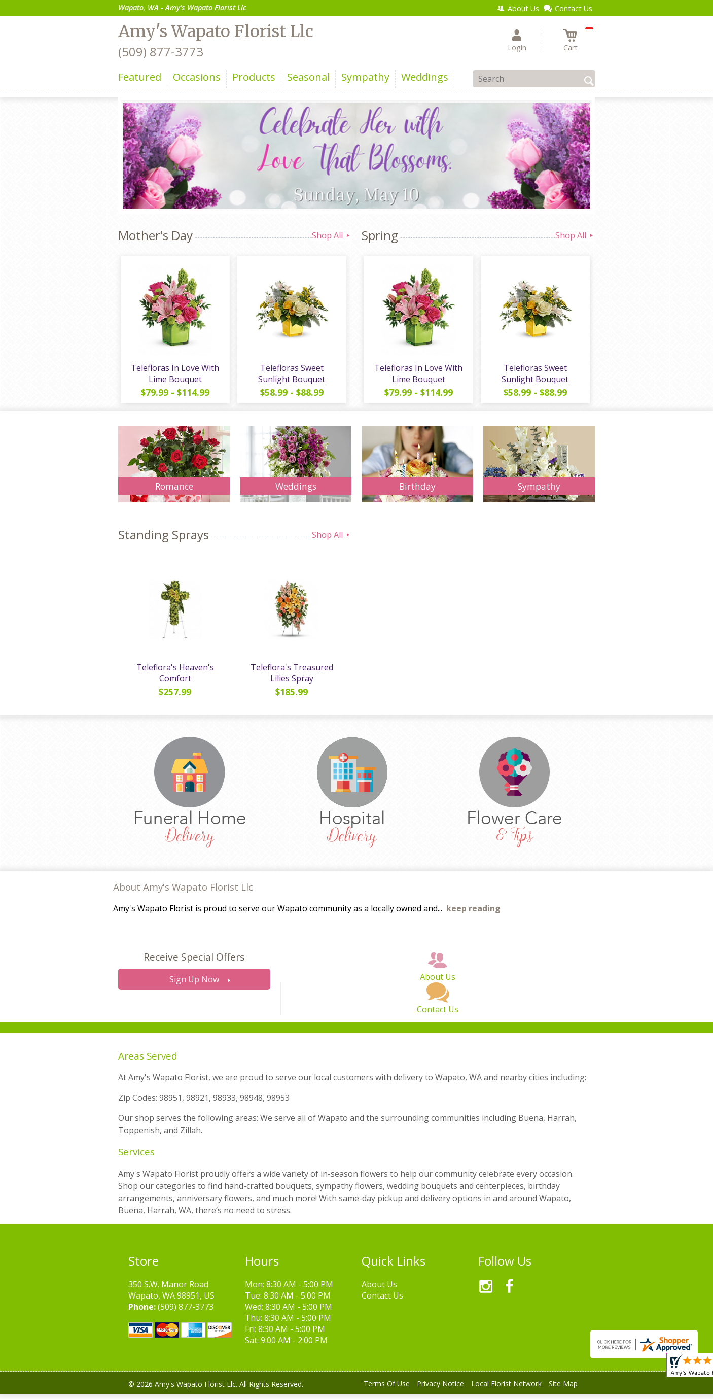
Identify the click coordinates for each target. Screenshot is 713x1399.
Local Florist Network (506, 1388)
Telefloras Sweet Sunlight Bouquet (290, 376)
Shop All (331, 235)
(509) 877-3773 (160, 51)
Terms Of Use (387, 1388)
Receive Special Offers (194, 962)
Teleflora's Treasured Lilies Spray (290, 678)
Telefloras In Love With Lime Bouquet (174, 376)
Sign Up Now (194, 984)
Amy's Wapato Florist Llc (215, 31)
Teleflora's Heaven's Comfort (174, 678)
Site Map (563, 1388)
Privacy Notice (440, 1388)
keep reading (473, 913)
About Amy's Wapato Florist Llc (183, 891)
